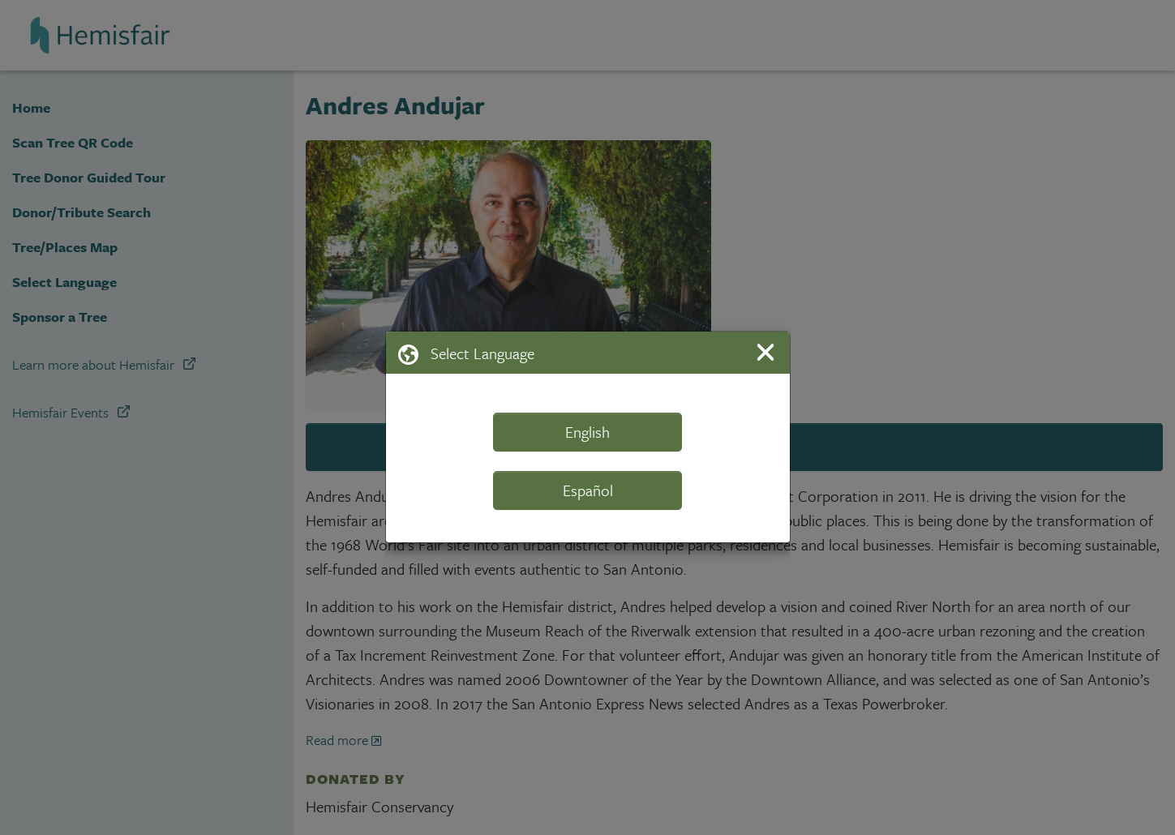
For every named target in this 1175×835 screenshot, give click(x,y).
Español (588, 490)
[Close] (768, 352)
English (587, 432)
